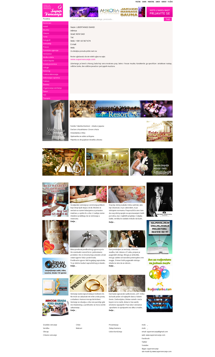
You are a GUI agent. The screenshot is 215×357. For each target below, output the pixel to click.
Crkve (78, 325)
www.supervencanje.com (155, 335)
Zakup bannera (115, 328)
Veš (44, 95)
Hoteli (45, 26)
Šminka (46, 84)
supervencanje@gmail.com (157, 331)
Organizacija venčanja (52, 88)
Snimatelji (47, 43)
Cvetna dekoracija (50, 74)
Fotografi (46, 40)
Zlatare (46, 33)
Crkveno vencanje (50, 335)
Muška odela (48, 57)
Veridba (46, 328)
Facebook (145, 338)
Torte (45, 36)
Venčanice (47, 54)
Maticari (79, 328)
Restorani (47, 23)
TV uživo (170, 2)
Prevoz (46, 47)
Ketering (46, 71)
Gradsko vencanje (50, 325)
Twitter (144, 342)
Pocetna (137, 2)
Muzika (46, 30)
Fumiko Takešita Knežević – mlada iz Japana (87, 126)
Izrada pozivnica (50, 64)
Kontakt (164, 2)
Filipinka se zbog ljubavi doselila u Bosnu (86, 140)
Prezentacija (113, 325)
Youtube (145, 345)
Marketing (151, 2)
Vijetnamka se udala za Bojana (82, 136)
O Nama (144, 2)
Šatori (45, 91)
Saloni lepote (48, 60)
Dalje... (112, 222)
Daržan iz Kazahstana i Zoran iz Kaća (84, 129)
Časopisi (46, 98)
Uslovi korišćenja (115, 331)
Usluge (46, 67)
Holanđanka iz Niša (77, 133)
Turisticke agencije (50, 50)
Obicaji (46, 331)
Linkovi (158, 2)
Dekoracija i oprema (51, 77)
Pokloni (46, 81)
